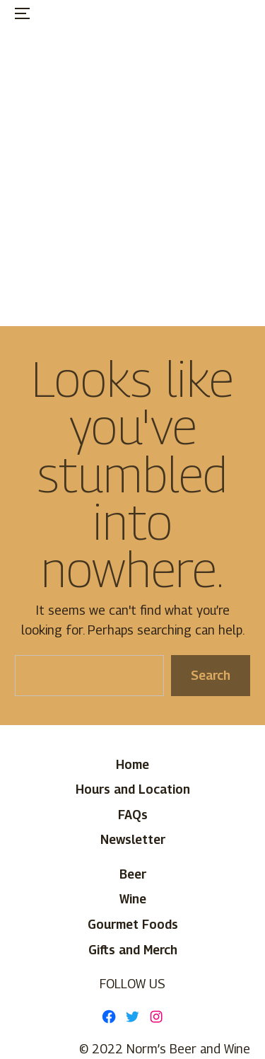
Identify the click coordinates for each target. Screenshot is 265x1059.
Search (210, 675)
